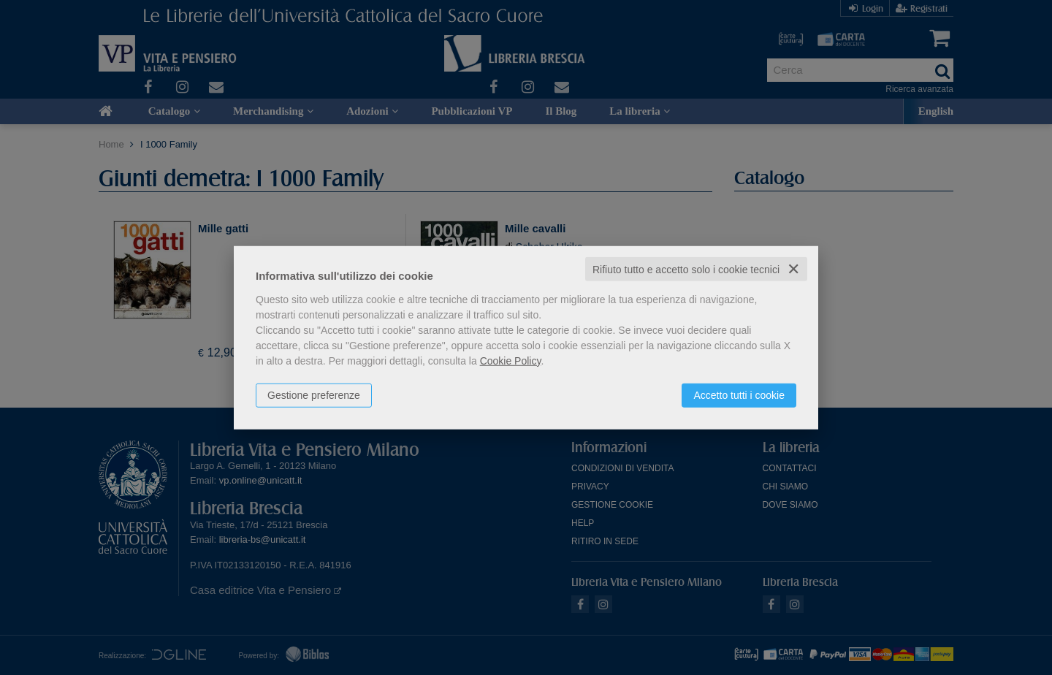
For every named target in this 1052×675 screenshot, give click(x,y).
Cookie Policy (510, 360)
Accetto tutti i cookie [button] (739, 394)
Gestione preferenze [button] (313, 394)
